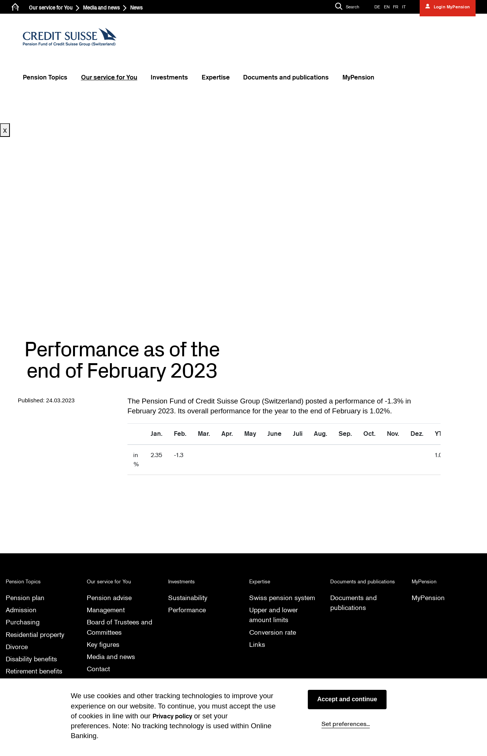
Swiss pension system (283, 598)
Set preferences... (345, 723)
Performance (188, 610)
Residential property (37, 634)
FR (395, 7)
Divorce (17, 647)
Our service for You (51, 8)
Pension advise (110, 598)
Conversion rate (273, 632)
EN (387, 7)
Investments (169, 77)
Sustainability (188, 598)
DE (377, 7)
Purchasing (23, 622)
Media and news (101, 8)
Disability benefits (33, 659)
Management (107, 610)
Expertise (216, 77)
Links (257, 644)
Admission (22, 610)
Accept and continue (347, 699)
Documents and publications (286, 77)
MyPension (358, 77)
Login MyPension (451, 7)
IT (404, 7)
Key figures (104, 644)
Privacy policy (172, 716)
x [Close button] (5, 130)
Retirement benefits (35, 671)
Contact (99, 669)
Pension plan (26, 598)
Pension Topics (45, 77)
